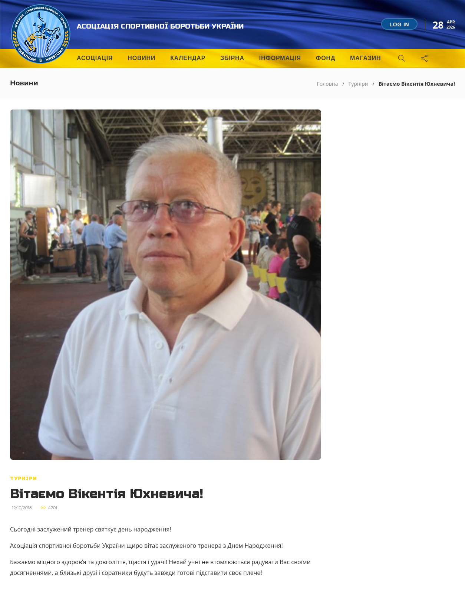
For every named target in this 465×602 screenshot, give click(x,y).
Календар (187, 58)
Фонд (325, 58)
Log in (399, 24)
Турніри (358, 83)
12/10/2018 (22, 507)
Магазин (365, 58)
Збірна (232, 58)
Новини (141, 58)
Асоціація (95, 58)
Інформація (280, 58)
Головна (327, 83)
